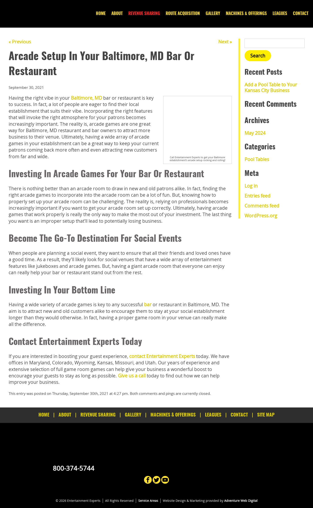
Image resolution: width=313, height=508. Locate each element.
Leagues (280, 14)
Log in (251, 186)
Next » (225, 42)
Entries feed (257, 196)
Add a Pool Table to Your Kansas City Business (271, 87)
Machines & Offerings (246, 14)
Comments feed (262, 206)
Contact (300, 14)
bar (148, 304)
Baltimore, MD (86, 98)
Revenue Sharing (144, 14)
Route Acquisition (183, 14)
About (117, 14)
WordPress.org (261, 216)
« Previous (20, 42)
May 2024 (255, 133)
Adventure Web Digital (241, 500)
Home (101, 14)
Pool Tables (257, 159)
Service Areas (148, 500)
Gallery (213, 14)
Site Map (266, 415)
